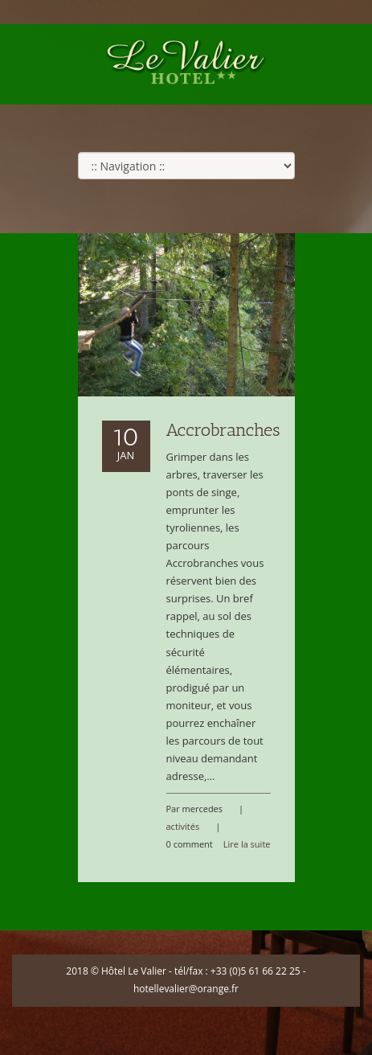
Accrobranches (223, 430)
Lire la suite (247, 844)
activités (183, 826)
